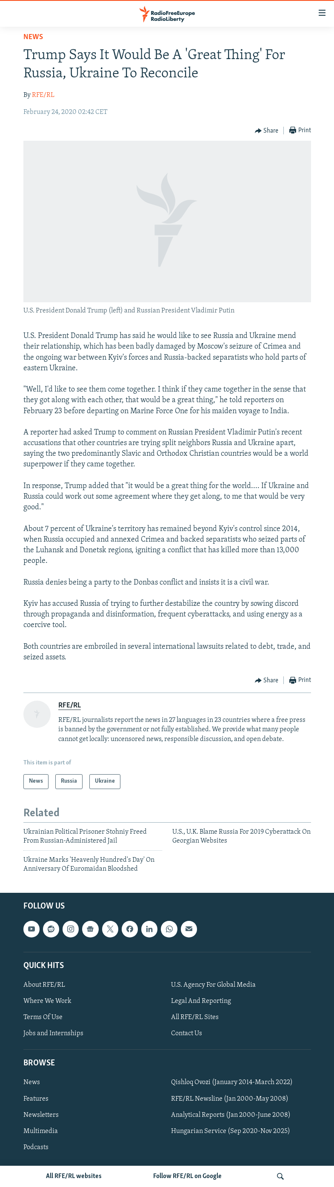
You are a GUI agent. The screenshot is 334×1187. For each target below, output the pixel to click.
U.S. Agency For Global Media (213, 985)
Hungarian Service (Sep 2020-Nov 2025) (230, 1131)
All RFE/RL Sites (195, 1017)
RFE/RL (43, 95)
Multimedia (40, 1131)
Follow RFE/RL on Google (187, 1176)
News (33, 37)
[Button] (267, 131)
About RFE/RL (44, 985)
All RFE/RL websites (74, 1176)
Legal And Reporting (201, 1001)
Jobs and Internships (53, 1033)
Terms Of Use (43, 1017)
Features (36, 1099)
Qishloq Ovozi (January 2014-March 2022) (232, 1082)
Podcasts (36, 1147)
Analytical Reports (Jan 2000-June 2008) (231, 1115)
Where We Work (47, 1001)
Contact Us (186, 1033)
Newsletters (41, 1115)
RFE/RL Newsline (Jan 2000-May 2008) (229, 1099)
